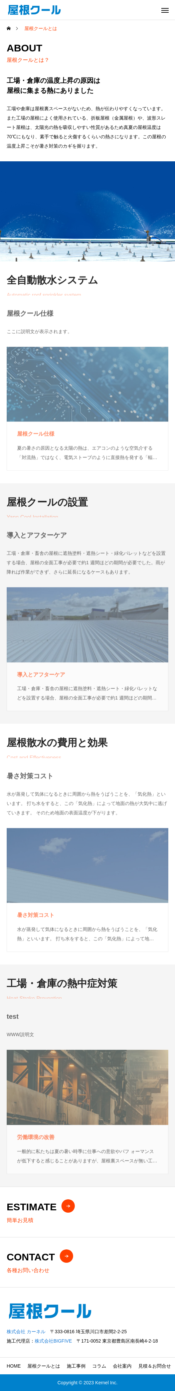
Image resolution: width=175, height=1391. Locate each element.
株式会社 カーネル (26, 1331)
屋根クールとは (43, 1366)
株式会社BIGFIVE (53, 1341)
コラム (99, 1366)
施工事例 (76, 1366)
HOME (14, 1366)
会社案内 (122, 1366)
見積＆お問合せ (154, 1366)
